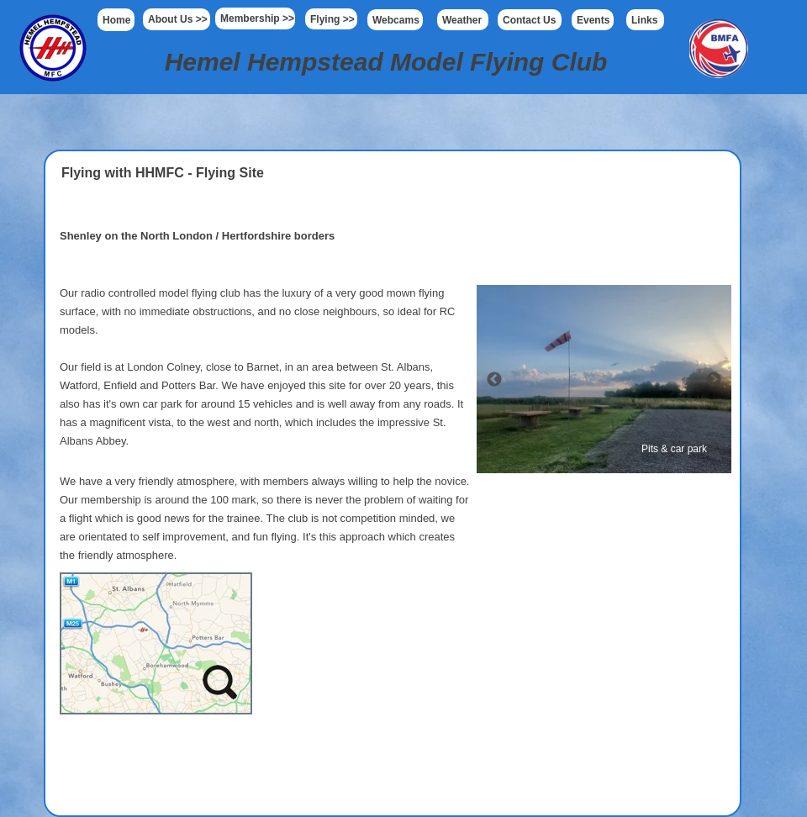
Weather (462, 20)
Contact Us (529, 20)
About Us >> (178, 19)
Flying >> (332, 19)
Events (593, 20)
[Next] (713, 379)
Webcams (395, 20)
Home (116, 20)
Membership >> (257, 18)
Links (644, 20)
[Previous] (494, 379)
